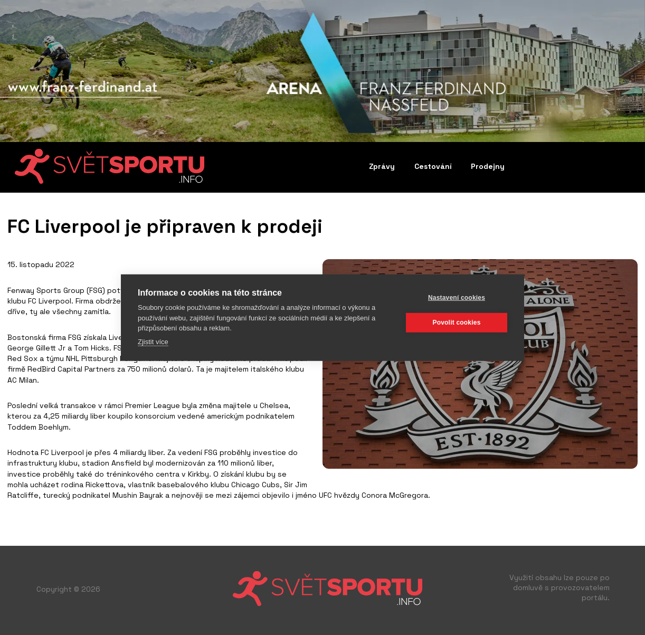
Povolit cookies (456, 322)
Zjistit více (153, 341)
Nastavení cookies (456, 297)
